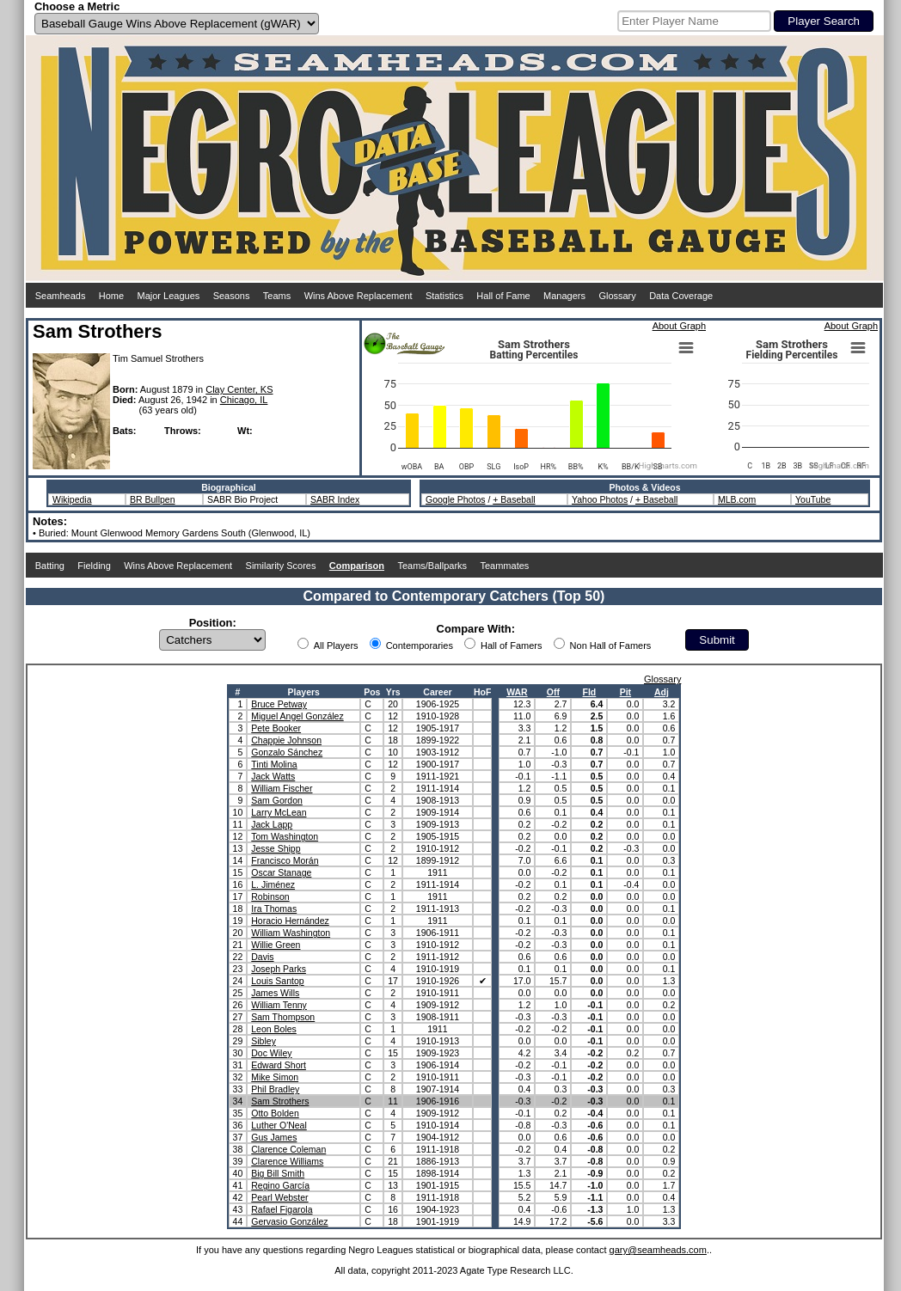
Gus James (274, 1137)
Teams (277, 296)
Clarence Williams (287, 1161)
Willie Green (275, 944)
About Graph (679, 326)
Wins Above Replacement (358, 296)
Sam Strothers (280, 1101)
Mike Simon (274, 1077)
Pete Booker (276, 728)
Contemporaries (419, 645)
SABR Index (334, 499)
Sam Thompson (283, 1017)
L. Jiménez (273, 884)
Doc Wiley (271, 1053)
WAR (517, 692)
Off (553, 692)
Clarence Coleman (288, 1149)
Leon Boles (274, 1029)
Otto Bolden (274, 1113)
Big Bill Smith (277, 1173)
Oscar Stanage (281, 872)
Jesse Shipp (275, 848)
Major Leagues (169, 296)
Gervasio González (289, 1221)
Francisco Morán (284, 860)
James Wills (275, 993)
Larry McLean (278, 812)
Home (111, 296)
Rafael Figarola (281, 1209)
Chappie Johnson (286, 740)
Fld (590, 692)
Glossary (616, 296)
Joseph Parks (278, 969)
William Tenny (279, 1005)
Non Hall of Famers (611, 645)
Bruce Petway (279, 704)
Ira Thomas (274, 908)
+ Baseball (514, 499)
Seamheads (60, 296)
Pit (625, 692)
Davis (262, 956)
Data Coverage (681, 296)
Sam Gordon (277, 800)
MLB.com (737, 499)
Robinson (270, 896)
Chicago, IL (244, 400)
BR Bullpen (152, 499)
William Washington (290, 932)
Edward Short (278, 1065)
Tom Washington (284, 836)
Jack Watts (273, 776)
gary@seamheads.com (658, 1250)
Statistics (444, 296)
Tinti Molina (274, 764)
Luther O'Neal (278, 1125)
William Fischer (281, 788)
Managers (564, 296)
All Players (336, 645)
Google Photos (455, 499)
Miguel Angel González (297, 716)
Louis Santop (277, 981)
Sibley (263, 1041)
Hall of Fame (503, 296)
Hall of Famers (511, 645)
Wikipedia (72, 499)
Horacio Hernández (289, 920)
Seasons (231, 296)
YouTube (813, 499)
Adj (661, 692)
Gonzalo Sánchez (286, 752)
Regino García (280, 1185)
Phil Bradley (275, 1089)
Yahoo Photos (600, 499)
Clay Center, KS (239, 389)
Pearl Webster (279, 1197)
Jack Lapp (271, 824)
